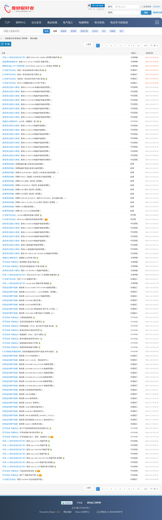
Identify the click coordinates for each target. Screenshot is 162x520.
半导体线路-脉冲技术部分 (30, 432)
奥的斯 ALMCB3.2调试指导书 (31, 411)
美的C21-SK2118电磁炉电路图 (33, 126)
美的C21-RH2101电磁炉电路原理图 (35, 228)
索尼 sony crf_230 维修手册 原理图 (40, 466)
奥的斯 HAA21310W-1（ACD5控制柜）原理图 (37, 292)
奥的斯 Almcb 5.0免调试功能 (30, 424)
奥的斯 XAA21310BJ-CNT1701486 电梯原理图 (37, 287)
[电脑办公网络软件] (10, 121)
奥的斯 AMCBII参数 (27, 394)
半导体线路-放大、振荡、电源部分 (33, 437)
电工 (121, 31)
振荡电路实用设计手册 (29, 343)
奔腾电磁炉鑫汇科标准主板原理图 (29, 164)
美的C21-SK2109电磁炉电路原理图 (35, 134)
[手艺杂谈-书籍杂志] (10, 262)
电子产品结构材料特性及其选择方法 (34, 428)
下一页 (153, 45)
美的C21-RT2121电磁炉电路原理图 (34, 155)
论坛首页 (36, 22)
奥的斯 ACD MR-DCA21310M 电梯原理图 (35, 377)
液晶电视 (52, 22)
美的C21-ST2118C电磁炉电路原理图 (35, 87)
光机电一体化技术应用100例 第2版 (31, 79)
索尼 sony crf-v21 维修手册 (36, 441)
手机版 (80, 503)
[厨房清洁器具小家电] (11, 87)
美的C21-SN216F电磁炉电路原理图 (35, 108)
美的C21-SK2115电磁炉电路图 (33, 130)
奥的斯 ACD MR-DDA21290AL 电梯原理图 (36, 373)
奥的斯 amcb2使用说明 (28, 398)
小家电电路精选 (26, 317)
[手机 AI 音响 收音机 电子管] (13, 57)
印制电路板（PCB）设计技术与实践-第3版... (37, 326)
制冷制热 (100, 22)
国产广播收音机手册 (28, 475)
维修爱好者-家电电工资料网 (1, 38)
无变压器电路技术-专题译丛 (31, 322)
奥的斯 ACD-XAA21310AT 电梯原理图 (34, 296)
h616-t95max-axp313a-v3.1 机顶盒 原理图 (42, 66)
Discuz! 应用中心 (82, 512)
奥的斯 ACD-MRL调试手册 (29, 300)
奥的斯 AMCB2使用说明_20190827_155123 (36, 415)
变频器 (112, 31)
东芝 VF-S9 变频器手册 (26, 279)
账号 (110, 7)
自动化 (95, 31)
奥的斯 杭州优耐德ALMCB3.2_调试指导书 (36, 420)
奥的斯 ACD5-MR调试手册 (29, 305)
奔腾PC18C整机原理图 (24, 207)
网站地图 (33, 38)
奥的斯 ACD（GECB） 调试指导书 (33, 360)
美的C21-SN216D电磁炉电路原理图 (35, 113)
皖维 (132, 164)
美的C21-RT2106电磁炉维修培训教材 (35, 160)
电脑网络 (84, 22)
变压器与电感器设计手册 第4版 (32, 266)
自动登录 (146, 7)
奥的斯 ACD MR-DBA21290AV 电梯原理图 (36, 386)
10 (138, 45)
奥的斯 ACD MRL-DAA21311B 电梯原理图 (36, 369)
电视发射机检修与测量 (29, 347)
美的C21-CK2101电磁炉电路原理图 (35, 232)
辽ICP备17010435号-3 (81, 508)
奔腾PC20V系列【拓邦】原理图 (28, 190)
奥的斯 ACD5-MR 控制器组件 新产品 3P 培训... (37, 309)
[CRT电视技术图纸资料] (11, 351)
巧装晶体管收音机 (27, 471)
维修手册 (84, 31)
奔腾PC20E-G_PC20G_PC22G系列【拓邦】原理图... (35, 202)
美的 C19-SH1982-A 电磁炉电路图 (34, 270)
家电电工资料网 (94, 503)
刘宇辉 (133, 215)
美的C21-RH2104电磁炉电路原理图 (35, 224)
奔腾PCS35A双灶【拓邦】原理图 (28, 181)
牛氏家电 (134, 87)
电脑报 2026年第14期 (27, 258)
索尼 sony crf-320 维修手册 (36, 445)
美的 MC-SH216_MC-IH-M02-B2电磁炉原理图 (39, 253)
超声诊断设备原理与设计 (30, 339)
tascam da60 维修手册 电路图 (37, 283)
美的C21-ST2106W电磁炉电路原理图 (35, 100)
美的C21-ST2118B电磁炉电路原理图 (35, 91)
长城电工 (134, 70)
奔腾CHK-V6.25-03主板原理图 (27, 211)
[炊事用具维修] (8, 164)
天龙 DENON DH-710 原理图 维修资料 (41, 275)
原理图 (73, 31)
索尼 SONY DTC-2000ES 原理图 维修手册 (42, 57)
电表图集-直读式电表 (28, 262)
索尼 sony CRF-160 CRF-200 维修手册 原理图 (44, 458)
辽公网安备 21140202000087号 (108, 512)
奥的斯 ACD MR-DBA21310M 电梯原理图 (35, 381)
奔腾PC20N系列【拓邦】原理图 (28, 194)
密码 (110, 12)
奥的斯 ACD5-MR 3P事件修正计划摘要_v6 (36, 313)
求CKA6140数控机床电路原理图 (30, 219)
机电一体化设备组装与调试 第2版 (30, 70)
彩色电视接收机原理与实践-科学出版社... (38, 351)
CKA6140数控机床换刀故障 (28, 215)
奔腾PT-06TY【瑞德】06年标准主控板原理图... (34, 177)
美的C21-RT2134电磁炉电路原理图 (34, 151)
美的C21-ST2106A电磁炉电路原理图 (35, 104)
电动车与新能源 (119, 22)
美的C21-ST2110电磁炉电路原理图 (34, 96)
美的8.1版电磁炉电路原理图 (32, 245)
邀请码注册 (157, 12)
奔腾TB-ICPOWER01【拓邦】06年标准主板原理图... (36, 172)
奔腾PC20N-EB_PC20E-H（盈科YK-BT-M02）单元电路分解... (39, 198)
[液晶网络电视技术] (10, 62)
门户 (7, 22)
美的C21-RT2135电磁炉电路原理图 (34, 147)
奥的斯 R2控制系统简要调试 (30, 390)
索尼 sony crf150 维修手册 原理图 (39, 462)
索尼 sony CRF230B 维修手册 (37, 449)
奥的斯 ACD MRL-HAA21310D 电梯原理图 (36, 364)
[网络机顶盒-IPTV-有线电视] (13, 66)
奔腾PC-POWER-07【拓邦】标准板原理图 (32, 185)
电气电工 (68, 22)
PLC (103, 31)
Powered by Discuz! (47, 512)
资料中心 (21, 22)
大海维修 (134, 57)
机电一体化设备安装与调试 (28, 74)
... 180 (144, 45)
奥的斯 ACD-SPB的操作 (28, 356)
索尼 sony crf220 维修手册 (36, 454)
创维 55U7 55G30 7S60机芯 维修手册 (33, 62)
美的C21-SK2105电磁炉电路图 (33, 138)
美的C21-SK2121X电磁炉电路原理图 (35, 117)
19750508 (134, 121)
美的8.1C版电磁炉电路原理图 (32, 249)
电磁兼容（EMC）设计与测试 (31, 334)
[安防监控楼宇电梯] (10, 287)
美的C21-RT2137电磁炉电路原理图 (34, 143)
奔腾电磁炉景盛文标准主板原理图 (29, 168)
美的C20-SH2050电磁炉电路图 (33, 241)
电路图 (63, 31)
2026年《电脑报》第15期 (29, 121)
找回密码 (156, 7)
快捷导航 (157, 22)
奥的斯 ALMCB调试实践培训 (30, 407)
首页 (89, 44)
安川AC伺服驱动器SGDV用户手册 (31, 83)
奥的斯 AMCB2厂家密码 (28, 403)
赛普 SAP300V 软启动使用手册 (29, 479)
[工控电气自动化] (9, 70)
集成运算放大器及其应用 (30, 330)
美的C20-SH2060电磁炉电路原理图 (35, 236)
